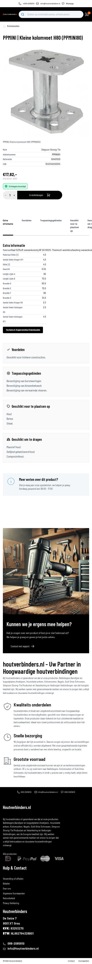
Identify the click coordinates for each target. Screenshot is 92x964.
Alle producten (10, 853)
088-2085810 (26, 792)
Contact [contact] (71, 961)
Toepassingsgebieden (51, 220)
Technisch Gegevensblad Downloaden (23, 329)
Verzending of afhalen (13, 878)
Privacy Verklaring (11, 903)
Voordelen (26, 220)
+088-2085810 (28, 3)
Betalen (6, 883)
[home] (10, 14)
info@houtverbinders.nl (50, 3)
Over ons (7, 888)
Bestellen (7, 873)
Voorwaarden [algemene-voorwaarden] (83, 961)
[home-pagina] (4, 26)
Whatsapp (69, 3)
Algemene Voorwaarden (14, 893)
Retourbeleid (9, 898)
